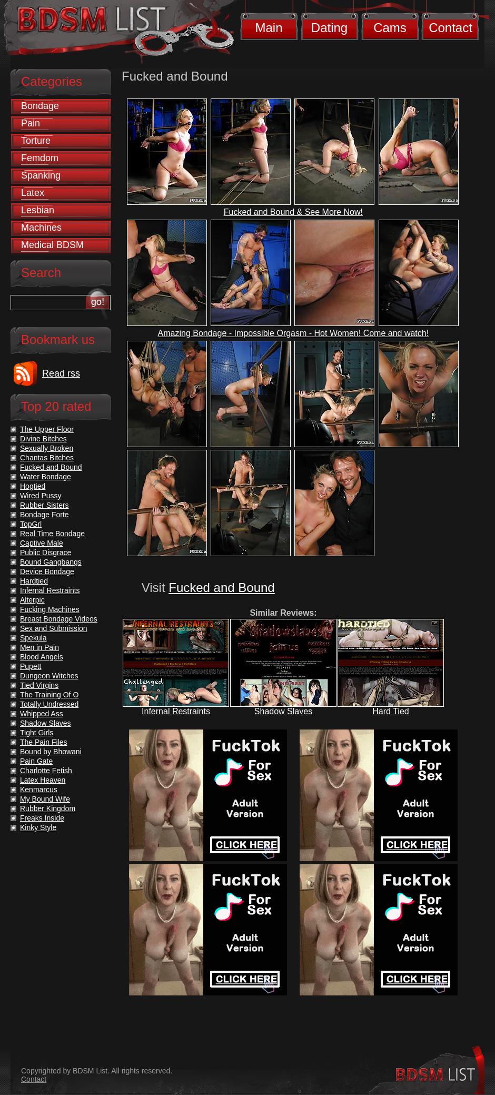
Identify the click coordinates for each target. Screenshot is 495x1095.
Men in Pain (39, 647)
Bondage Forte (44, 514)
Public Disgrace (45, 552)
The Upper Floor (47, 429)
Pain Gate (36, 761)
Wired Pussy (41, 495)
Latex (32, 193)
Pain (30, 123)
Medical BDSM (52, 245)
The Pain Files (43, 742)
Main (268, 28)
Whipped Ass (41, 713)
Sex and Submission (53, 628)
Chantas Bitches (47, 457)
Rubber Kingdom (47, 808)
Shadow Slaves (283, 711)
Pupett (30, 666)
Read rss (61, 373)
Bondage (40, 106)
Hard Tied (390, 711)
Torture (36, 140)
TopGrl (31, 524)
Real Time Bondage (52, 533)
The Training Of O (49, 694)
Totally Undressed (49, 704)
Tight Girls (36, 732)
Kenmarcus (38, 789)
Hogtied (32, 486)
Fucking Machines (50, 609)
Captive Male (41, 543)
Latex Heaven (42, 780)
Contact (450, 28)
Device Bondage (47, 571)
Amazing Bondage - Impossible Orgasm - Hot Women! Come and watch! (293, 333)
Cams (390, 28)
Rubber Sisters (44, 505)
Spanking (41, 175)
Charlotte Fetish (46, 770)
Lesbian (37, 210)
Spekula (33, 638)
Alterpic (32, 600)
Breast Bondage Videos (58, 619)
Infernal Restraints (176, 711)
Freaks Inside (42, 818)
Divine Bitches (43, 439)
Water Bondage (45, 476)
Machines (41, 227)
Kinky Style (38, 827)
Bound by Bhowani (51, 751)
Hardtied (34, 581)
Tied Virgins (39, 685)
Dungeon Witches (49, 676)
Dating (329, 28)
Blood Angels (41, 657)
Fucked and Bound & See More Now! (293, 212)
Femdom (39, 158)
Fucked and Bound (221, 587)
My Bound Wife (45, 799)
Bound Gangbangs (51, 562)
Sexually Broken (46, 448)
